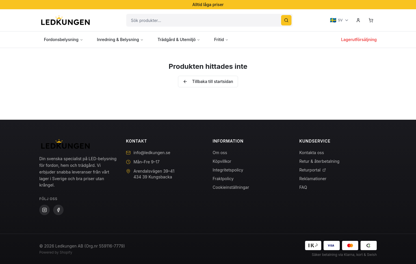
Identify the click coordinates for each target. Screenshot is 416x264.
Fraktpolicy (223, 178)
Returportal (312, 169)
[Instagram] (44, 210)
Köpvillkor (222, 161)
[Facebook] (58, 210)
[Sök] (286, 20)
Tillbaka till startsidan (208, 81)
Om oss (220, 152)
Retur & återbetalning (319, 161)
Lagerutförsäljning (359, 39)
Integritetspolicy (228, 169)
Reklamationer (312, 178)
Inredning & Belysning (120, 39)
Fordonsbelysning (63, 39)
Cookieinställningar (231, 187)
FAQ (303, 187)
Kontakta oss (311, 152)
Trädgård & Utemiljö (178, 39)
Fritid (221, 39)
